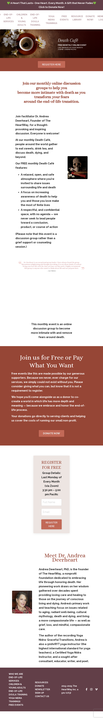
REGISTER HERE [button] (51, 69)
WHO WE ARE (16, 681)
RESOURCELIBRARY (77, 23)
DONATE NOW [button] (51, 439)
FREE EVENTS (16, 712)
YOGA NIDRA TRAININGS (15, 707)
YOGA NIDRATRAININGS (51, 24)
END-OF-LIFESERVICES (8, 23)
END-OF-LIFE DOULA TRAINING (35, 24)
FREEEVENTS (64, 23)
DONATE (39, 693)
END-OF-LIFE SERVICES (16, 687)
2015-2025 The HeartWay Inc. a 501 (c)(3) (69, 697)
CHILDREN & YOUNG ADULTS (21, 24)
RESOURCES (41, 690)
